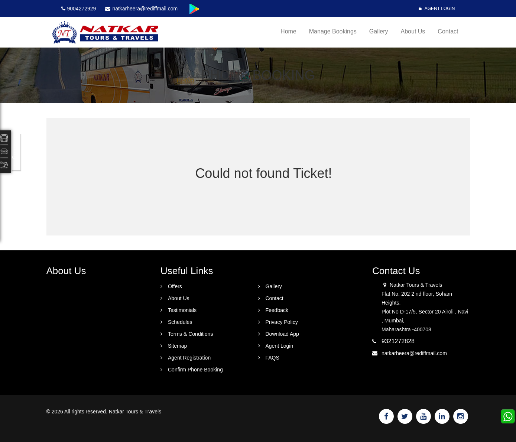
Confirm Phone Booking (195, 370)
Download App (282, 334)
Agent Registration (189, 358)
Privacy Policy (282, 322)
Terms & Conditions (190, 334)
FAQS (272, 358)
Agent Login (437, 8)
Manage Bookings (333, 31)
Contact (448, 31)
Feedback (277, 310)
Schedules (180, 322)
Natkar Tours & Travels (135, 412)
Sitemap (177, 346)
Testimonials (182, 310)
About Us (413, 31)
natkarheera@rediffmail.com (414, 353)
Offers (175, 286)
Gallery (378, 31)
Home (288, 31)
